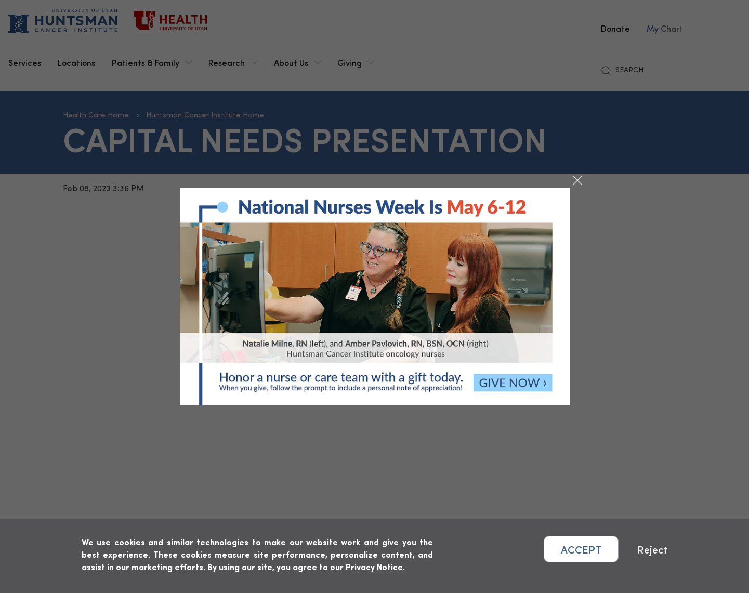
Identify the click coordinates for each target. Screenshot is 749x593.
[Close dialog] (577, 180)
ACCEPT (581, 549)
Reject (652, 549)
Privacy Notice (374, 567)
